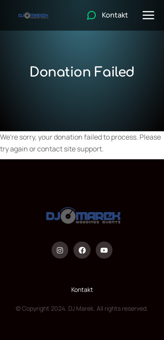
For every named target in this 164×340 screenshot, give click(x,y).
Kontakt (82, 289)
